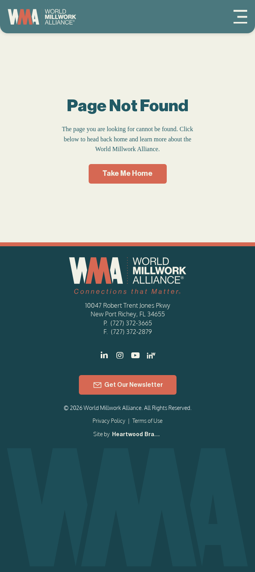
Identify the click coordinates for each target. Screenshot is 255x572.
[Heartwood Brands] (136, 435)
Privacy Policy (109, 420)
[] (120, 355)
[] (135, 355)
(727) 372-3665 (131, 323)
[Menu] (240, 16)
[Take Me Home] (128, 174)
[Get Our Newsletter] (128, 385)
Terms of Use (147, 420)
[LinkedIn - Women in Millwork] (151, 355)
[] (104, 355)
